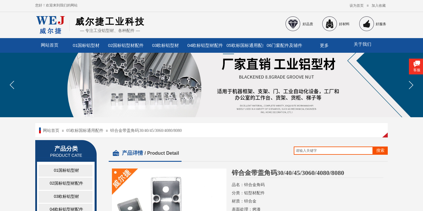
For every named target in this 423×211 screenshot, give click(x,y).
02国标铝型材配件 (126, 45)
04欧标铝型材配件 (205, 45)
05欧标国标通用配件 (244, 45)
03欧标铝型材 (165, 45)
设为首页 (357, 6)
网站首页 (51, 130)
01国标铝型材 (86, 45)
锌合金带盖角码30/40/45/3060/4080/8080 (146, 130)
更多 (324, 45)
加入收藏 (379, 6)
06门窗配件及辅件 (285, 45)
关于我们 (362, 44)
